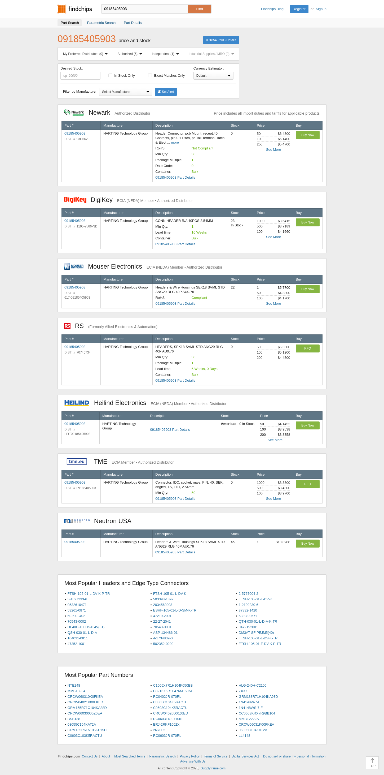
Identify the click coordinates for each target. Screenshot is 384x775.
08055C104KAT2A (82, 724)
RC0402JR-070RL (167, 697)
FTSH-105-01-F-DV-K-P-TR (260, 644)
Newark (107, 112)
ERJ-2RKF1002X (166, 724)
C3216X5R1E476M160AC (173, 691)
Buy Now (307, 135)
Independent (166, 54)
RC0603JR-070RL (167, 736)
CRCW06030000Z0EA (85, 713)
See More (273, 150)
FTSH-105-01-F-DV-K (255, 599)
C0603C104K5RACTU (170, 708)
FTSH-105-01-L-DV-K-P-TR (89, 594)
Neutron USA (100, 520)
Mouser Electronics (143, 266)
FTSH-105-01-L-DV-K (169, 594)
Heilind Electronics (145, 402)
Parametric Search (162, 756)
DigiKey (128, 199)
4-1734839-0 (163, 638)
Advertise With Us (192, 761)
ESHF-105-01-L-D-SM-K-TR (174, 610)
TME (119, 461)
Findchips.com (75, 9)
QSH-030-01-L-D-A (82, 633)
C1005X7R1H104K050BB (173, 685)
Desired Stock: (80, 73)
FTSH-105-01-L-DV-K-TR (258, 638)
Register (299, 9)
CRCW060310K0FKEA (85, 697)
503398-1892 (163, 599)
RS (110, 325)
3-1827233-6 (77, 599)
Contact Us (90, 756)
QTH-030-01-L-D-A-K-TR (258, 621)
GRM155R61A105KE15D (87, 730)
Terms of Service (215, 756)
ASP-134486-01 (165, 633)
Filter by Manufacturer (79, 91)
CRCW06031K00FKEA (256, 724)
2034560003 (162, 605)
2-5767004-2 (248, 594)
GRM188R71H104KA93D (258, 697)
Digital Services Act (245, 756)
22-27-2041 (162, 621)
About (106, 756)
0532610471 (77, 605)
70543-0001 (162, 627)
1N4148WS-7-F (251, 708)
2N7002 (159, 730)
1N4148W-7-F (249, 702)
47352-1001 (77, 644)
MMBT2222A (249, 719)
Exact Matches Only (166, 76)
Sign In (321, 9)
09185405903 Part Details (175, 177)
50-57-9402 (76, 616)
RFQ (307, 348)
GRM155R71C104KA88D (87, 708)
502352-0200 (163, 644)
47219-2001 (162, 616)
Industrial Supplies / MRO (212, 54)
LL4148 (244, 736)
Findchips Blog (272, 9)
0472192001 (248, 627)
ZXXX (243, 691)
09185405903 (75, 133)
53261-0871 (77, 610)
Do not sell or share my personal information (294, 756)
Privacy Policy (190, 756)
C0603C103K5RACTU (85, 736)
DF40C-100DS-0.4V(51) (86, 627)
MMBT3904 (76, 691)
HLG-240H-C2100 (253, 685)
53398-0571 (248, 616)
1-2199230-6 (248, 605)
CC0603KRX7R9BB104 (257, 713)
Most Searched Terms (129, 756)
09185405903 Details (221, 40)
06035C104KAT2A (253, 730)
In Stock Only (121, 76)
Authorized (131, 54)
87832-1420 (248, 610)
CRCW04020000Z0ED (170, 713)
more (175, 142)
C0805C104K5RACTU (170, 702)
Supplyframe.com (213, 768)
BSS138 (74, 719)
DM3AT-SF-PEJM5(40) (256, 633)
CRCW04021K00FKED (85, 702)
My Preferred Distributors (86, 54)
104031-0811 (78, 638)
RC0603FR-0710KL (168, 719)
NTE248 (74, 685)
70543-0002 (77, 621)
